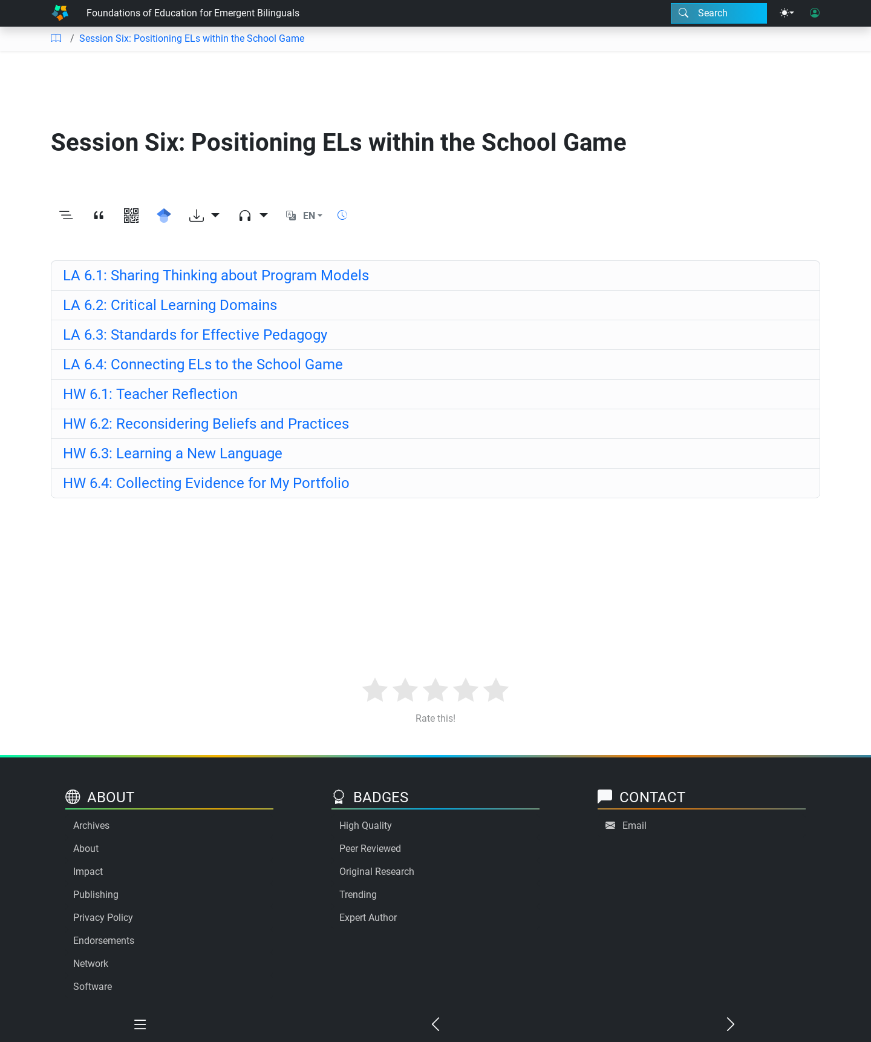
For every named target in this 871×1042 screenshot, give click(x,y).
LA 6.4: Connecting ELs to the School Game (203, 364)
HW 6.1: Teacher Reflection (150, 394)
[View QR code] (131, 216)
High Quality (365, 825)
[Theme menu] (787, 13)
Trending (358, 894)
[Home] (60, 13)
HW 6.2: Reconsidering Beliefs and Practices (206, 423)
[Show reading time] (342, 215)
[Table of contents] (55, 38)
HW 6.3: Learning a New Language (172, 453)
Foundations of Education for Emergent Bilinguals (192, 13)
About (86, 848)
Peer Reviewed (370, 848)
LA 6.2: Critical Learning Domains (170, 305)
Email (634, 825)
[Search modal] (719, 13)
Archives (91, 825)
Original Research (376, 871)
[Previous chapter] (435, 1025)
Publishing (96, 894)
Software (92, 986)
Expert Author (368, 917)
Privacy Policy (103, 917)
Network (90, 963)
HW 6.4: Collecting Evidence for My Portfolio (206, 483)
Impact (88, 871)
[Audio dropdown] (253, 216)
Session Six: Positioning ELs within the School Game (191, 38)
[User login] (814, 13)
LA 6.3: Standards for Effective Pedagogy (195, 334)
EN (309, 216)
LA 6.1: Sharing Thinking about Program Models (216, 275)
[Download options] (204, 216)
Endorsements (103, 940)
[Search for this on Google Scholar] (164, 216)
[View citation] (98, 216)
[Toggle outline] (66, 216)
